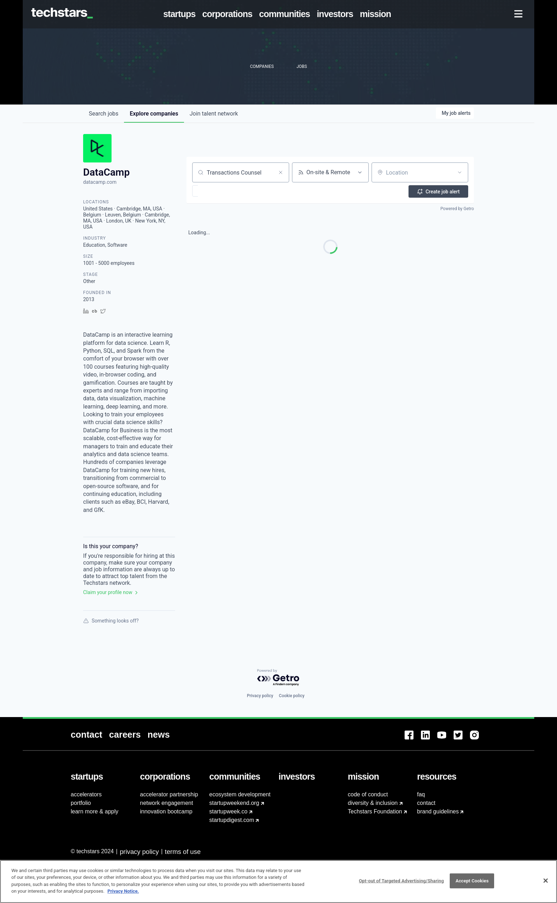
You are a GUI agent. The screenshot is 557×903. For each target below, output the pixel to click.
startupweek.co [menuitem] (228, 811)
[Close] (545, 884)
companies (154, 113)
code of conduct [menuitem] (368, 794)
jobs (103, 113)
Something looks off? (111, 621)
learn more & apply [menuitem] (94, 811)
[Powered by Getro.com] (278, 677)
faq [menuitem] (421, 794)
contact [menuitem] (426, 803)
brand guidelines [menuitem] (438, 811)
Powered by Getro (457, 208)
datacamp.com (100, 182)
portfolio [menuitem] (81, 803)
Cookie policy (291, 695)
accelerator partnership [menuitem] (169, 794)
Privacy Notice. (123, 895)
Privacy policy (260, 695)
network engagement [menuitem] (166, 803)
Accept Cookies (471, 884)
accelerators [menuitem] (86, 794)
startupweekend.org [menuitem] (234, 803)
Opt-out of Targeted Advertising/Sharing (401, 884)
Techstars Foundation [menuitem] (375, 811)
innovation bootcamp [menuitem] (166, 811)
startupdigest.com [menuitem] (231, 820)
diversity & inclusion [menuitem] (373, 803)
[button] (215, 191)
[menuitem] (180, 14)
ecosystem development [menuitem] (240, 794)
